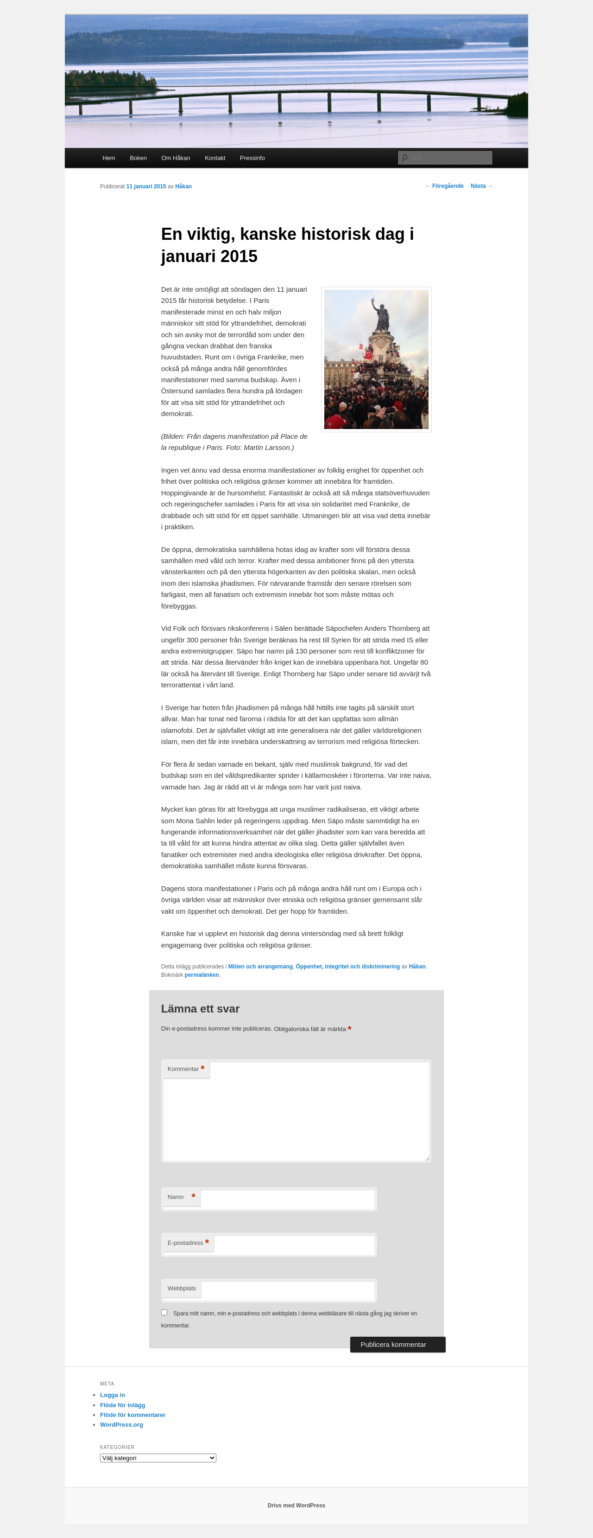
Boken (138, 157)
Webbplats (182, 1288)
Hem (108, 157)
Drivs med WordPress (297, 1505)
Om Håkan (176, 157)
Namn (182, 1197)
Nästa (482, 186)
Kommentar (186, 1069)
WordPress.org (121, 1424)
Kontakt (215, 157)
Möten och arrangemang (260, 966)
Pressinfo (252, 157)
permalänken (202, 975)
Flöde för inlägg (122, 1405)
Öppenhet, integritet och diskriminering (348, 966)
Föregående (444, 186)
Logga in (112, 1394)
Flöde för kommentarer (133, 1414)
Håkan (183, 186)
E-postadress (188, 1243)
